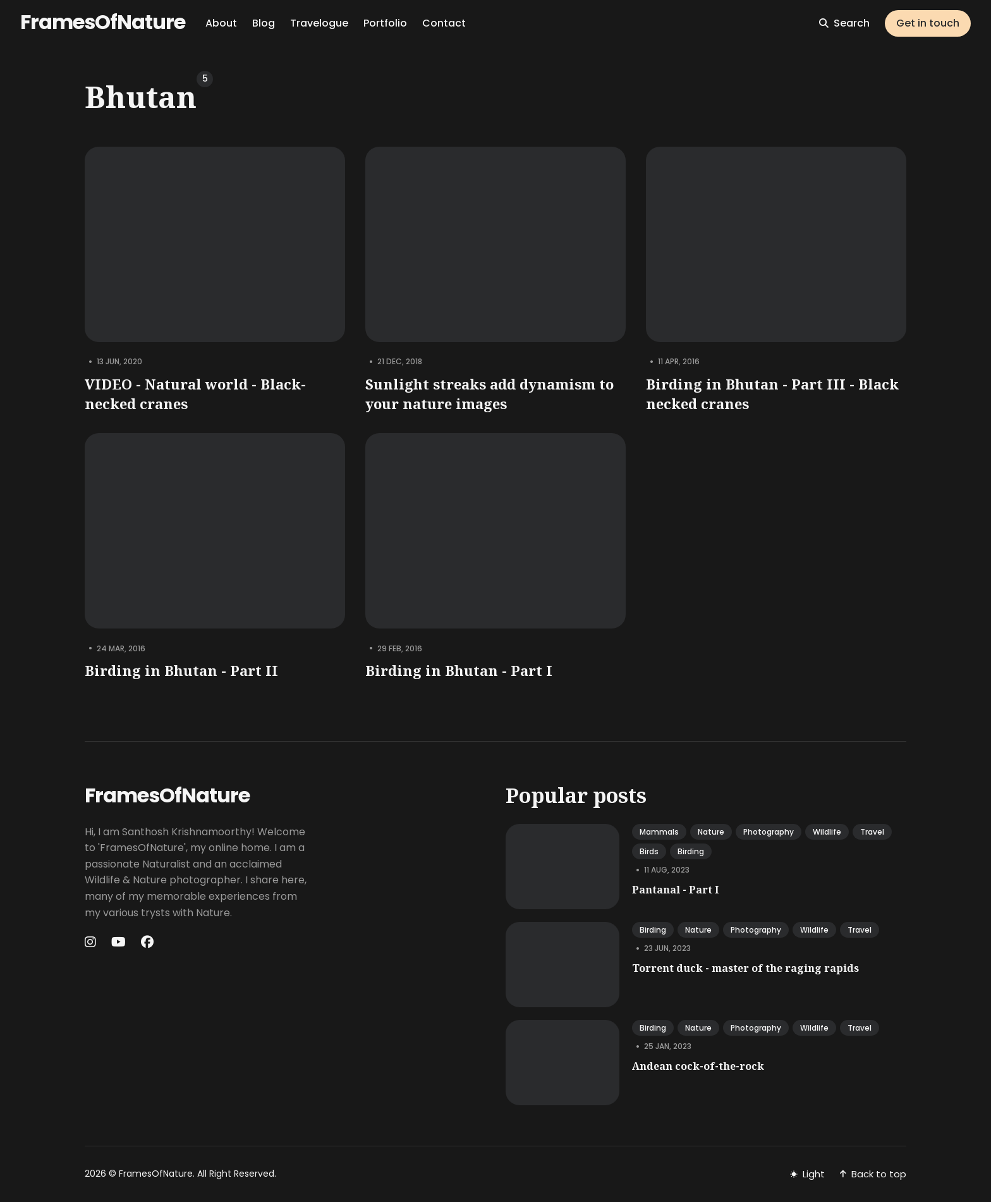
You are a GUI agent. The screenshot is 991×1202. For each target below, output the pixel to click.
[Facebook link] (147, 942)
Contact (444, 23)
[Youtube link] (118, 942)
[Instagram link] (92, 942)
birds (649, 851)
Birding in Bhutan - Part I (458, 670)
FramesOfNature (102, 22)
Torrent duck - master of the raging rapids (745, 968)
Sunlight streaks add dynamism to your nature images (489, 393)
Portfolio (385, 23)
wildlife (827, 831)
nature (711, 831)
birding (691, 851)
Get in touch (927, 23)
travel (872, 831)
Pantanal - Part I (675, 890)
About (221, 23)
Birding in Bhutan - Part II (181, 670)
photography (768, 831)
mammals (659, 831)
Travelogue (319, 23)
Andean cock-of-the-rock (698, 1066)
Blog (263, 23)
